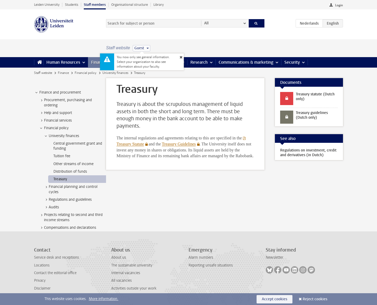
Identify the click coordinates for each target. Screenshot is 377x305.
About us (118, 257)
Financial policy (85, 73)
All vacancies (121, 280)
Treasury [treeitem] (60, 179)
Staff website (43, 73)
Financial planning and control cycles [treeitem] (70, 189)
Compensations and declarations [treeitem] (67, 227)
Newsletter (274, 257)
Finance (98, 62)
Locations (41, 265)
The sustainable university (131, 265)
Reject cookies (315, 299)
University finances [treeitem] (61, 136)
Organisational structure (129, 4)
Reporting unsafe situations (210, 265)
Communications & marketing (246, 62)
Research (199, 62)
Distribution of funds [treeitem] (70, 171)
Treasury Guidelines (179, 144)
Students (71, 4)
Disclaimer (42, 288)
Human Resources (63, 62)
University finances (115, 73)
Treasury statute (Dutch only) (315, 96)
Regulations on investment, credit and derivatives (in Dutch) (308, 152)
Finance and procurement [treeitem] (57, 92)
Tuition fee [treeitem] (61, 156)
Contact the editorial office (55, 272)
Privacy (40, 280)
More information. (103, 298)
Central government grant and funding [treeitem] (77, 146)
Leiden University (46, 4)
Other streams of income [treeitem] (73, 163)
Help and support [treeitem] (55, 113)
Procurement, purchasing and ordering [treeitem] (65, 102)
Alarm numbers (200, 257)
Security (292, 62)
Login (339, 5)
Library (158, 4)
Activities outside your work (133, 288)
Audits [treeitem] (51, 207)
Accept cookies (274, 299)
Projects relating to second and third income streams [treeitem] (71, 217)
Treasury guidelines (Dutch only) (312, 115)
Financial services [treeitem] (55, 120)
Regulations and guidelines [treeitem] (68, 199)
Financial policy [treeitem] (54, 128)
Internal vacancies (125, 272)
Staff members (95, 4)
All (206, 23)
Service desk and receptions (56, 257)
